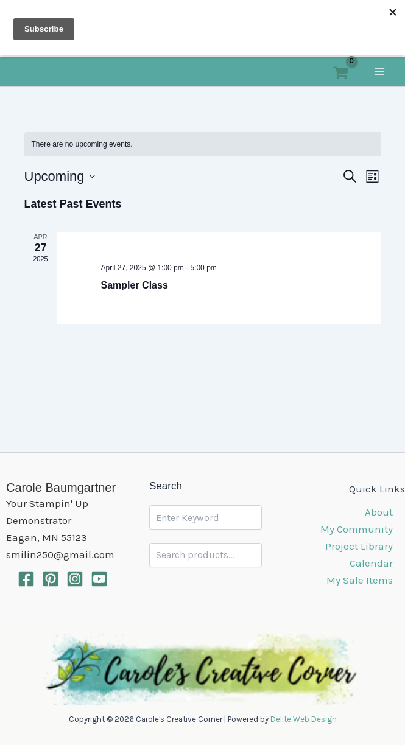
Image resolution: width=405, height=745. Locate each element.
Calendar (371, 563)
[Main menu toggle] (379, 71)
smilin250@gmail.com (60, 554)
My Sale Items (359, 580)
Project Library (359, 546)
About (379, 512)
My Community (356, 529)
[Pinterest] (50, 578)
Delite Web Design (303, 719)
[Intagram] (74, 578)
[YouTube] (99, 578)
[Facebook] (26, 578)
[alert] (202, 144)
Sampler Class (134, 285)
